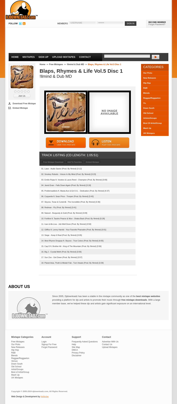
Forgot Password (49, 347)
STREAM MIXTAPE (109, 142)
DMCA (75, 350)
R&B (145, 88)
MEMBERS (62, 23)
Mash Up (147, 128)
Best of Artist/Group (20, 372)
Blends (146, 93)
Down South (148, 108)
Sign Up (44, 57)
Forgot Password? (156, 24)
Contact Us (107, 344)
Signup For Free (49, 344)
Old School (148, 113)
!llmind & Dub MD (75, 64)
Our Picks (147, 73)
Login (43, 341)
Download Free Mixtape (24, 103)
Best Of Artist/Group (152, 123)
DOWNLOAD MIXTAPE (66, 142)
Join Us (21, 96)
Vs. (144, 103)
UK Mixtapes (149, 133)
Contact (85, 57)
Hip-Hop (147, 83)
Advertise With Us (110, 341)
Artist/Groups (17, 369)
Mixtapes (28, 57)
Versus (14, 361)
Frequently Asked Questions (85, 341)
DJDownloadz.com (21, 10)
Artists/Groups (150, 118)
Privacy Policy (78, 353)
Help (74, 344)
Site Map (76, 347)
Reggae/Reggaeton (152, 98)
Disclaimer (76, 355)
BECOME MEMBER (157, 22)
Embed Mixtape (20, 108)
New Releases (149, 78)
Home (15, 57)
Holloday (45, 396)
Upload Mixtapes (63, 57)
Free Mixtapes (56, 64)
